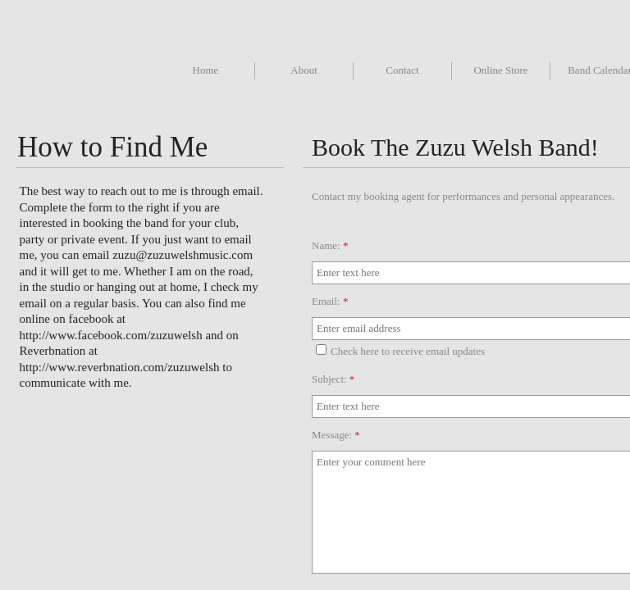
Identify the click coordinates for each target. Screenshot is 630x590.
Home (206, 70)
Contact (402, 70)
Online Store (500, 70)
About (303, 70)
